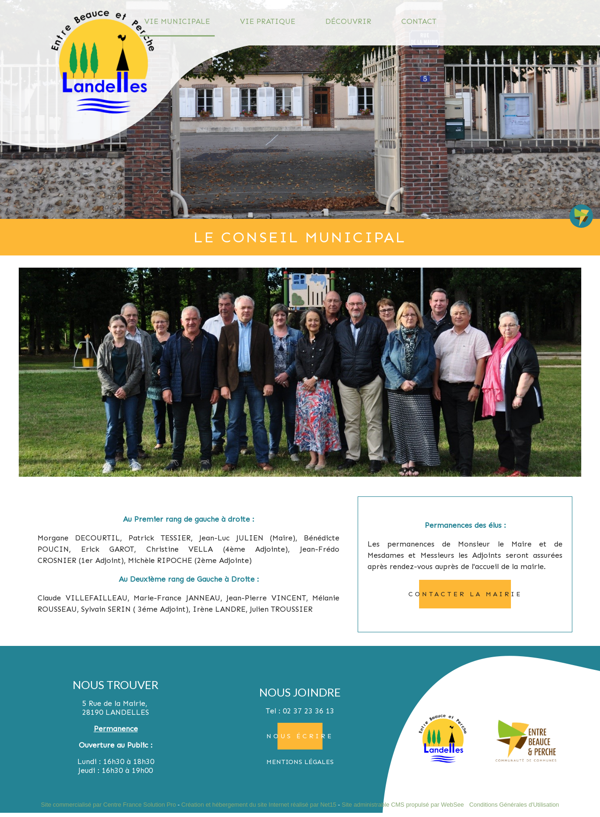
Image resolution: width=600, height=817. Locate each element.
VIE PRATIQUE (267, 21)
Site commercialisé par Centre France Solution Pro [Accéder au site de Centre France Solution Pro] (108, 804)
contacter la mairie (465, 594)
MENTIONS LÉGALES (300, 762)
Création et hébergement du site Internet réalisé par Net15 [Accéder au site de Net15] (259, 804)
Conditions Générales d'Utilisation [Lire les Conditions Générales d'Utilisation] (514, 804)
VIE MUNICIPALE (177, 21)
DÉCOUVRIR (348, 21)
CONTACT (418, 21)
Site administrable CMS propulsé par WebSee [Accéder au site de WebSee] (403, 804)
